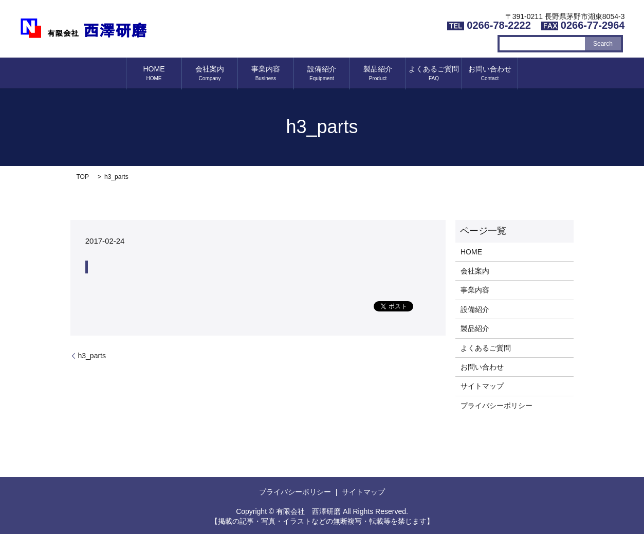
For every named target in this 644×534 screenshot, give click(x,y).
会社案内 (209, 73)
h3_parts (92, 356)
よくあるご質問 (434, 73)
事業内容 (265, 73)
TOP (83, 176)
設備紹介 (321, 73)
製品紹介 (377, 73)
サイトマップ (482, 386)
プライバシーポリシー (496, 405)
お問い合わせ (489, 73)
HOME (154, 73)
